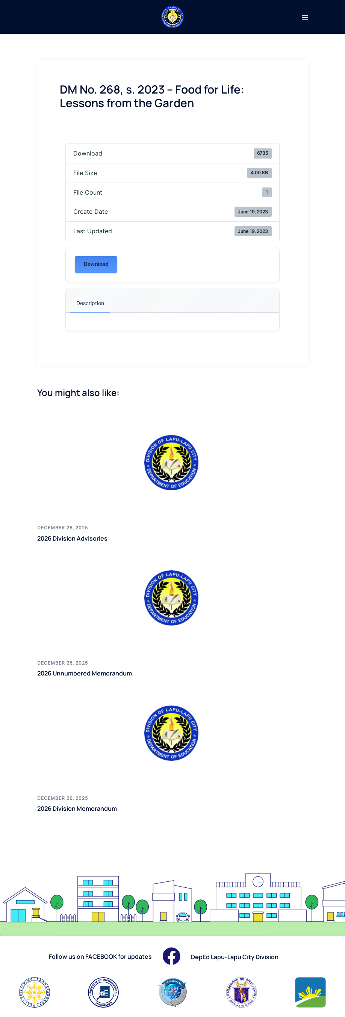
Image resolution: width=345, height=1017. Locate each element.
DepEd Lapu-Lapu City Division (240, 956)
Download (96, 264)
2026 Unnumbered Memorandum (90, 672)
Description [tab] (90, 303)
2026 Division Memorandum (82, 808)
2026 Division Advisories (77, 538)
